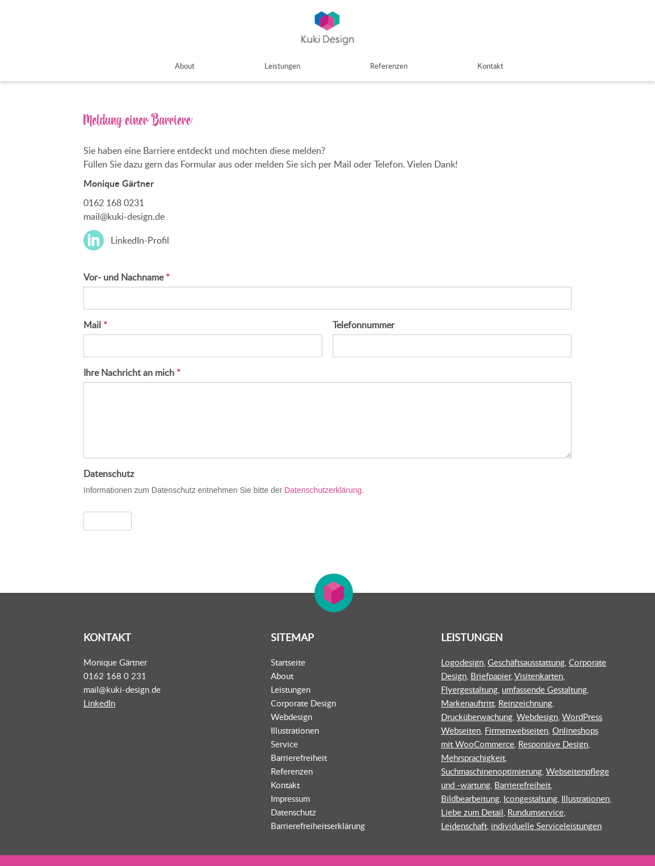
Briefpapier (491, 675)
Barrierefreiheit (299, 757)
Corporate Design (303, 702)
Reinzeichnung (525, 702)
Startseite (288, 661)
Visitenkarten (538, 675)
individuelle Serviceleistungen (546, 825)
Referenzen (292, 770)
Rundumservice (535, 811)
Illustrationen (295, 729)
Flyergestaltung (469, 689)
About (282, 675)
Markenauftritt (467, 702)
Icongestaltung (530, 798)
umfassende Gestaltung (544, 689)
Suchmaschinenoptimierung (491, 770)
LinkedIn (99, 702)
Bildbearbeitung (470, 798)
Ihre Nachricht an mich (131, 372)
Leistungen (290, 689)
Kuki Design (327, 28)
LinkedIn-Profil (140, 241)
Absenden (107, 520)
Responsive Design (553, 743)
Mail (95, 325)
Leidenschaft (464, 825)
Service (284, 743)
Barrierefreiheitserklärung (318, 825)
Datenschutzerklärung (323, 490)
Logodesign (462, 661)
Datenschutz (293, 811)
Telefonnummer (363, 325)
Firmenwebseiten (516, 729)
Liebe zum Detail (472, 811)
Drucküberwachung (477, 716)
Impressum (290, 798)
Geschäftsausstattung (526, 661)
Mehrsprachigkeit (473, 757)
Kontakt (285, 784)
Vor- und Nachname (126, 277)
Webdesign (291, 716)
